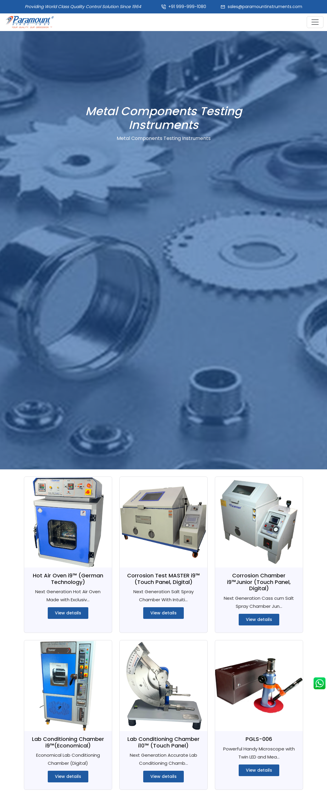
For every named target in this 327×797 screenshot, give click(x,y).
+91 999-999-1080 (187, 7)
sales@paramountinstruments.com (265, 7)
